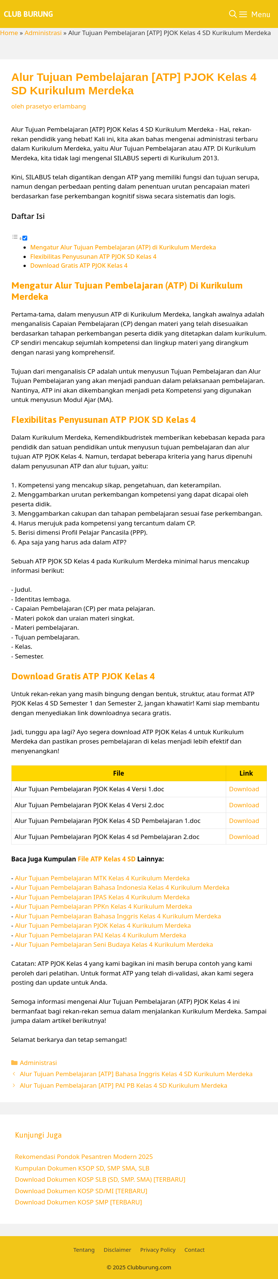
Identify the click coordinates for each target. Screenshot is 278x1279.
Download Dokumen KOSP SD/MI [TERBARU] (81, 1191)
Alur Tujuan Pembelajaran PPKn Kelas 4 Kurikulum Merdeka (103, 906)
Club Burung (28, 14)
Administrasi (43, 32)
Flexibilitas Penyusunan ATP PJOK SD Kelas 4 (93, 256)
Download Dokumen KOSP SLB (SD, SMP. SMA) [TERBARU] (100, 1179)
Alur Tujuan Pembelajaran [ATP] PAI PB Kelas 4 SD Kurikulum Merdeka (123, 1085)
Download (244, 789)
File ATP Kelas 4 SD (106, 859)
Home (9, 32)
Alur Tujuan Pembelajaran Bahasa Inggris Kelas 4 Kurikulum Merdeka (118, 916)
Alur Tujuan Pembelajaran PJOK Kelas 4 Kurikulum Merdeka (103, 925)
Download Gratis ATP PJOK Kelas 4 (79, 265)
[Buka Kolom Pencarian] (233, 14)
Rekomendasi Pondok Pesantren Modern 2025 (84, 1156)
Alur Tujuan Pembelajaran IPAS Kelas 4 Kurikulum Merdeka (102, 897)
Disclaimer (117, 1249)
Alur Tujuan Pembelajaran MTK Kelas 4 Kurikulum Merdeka (102, 878)
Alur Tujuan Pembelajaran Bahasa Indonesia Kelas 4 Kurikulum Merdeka (122, 887)
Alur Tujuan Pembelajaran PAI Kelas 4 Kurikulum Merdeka (100, 935)
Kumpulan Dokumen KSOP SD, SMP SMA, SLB (82, 1168)
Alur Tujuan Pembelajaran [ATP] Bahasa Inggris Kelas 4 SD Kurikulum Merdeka (136, 1073)
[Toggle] (24, 238)
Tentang (83, 1249)
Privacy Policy (158, 1249)
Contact (194, 1249)
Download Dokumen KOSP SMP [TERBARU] (78, 1202)
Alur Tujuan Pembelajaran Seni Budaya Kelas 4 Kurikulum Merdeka (114, 944)
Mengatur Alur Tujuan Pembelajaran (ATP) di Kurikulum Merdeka (123, 247)
